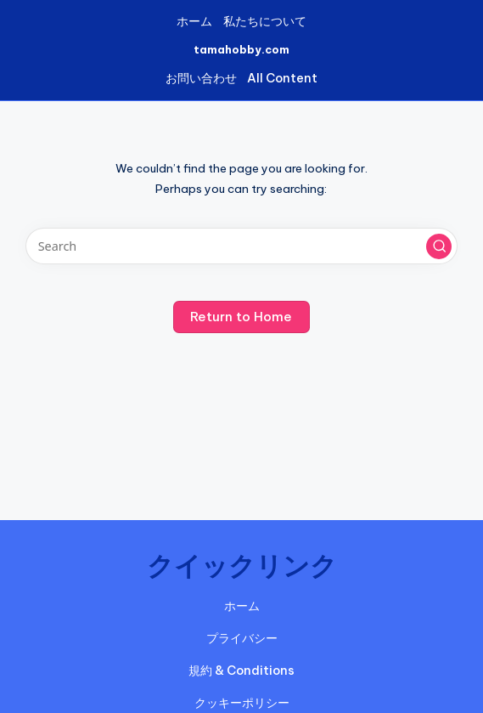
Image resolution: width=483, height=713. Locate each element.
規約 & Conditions (241, 670)
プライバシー (242, 638)
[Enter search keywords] (241, 246)
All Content (282, 78)
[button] (439, 246)
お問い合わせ (201, 78)
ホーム (194, 21)
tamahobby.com (241, 49)
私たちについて (264, 21)
